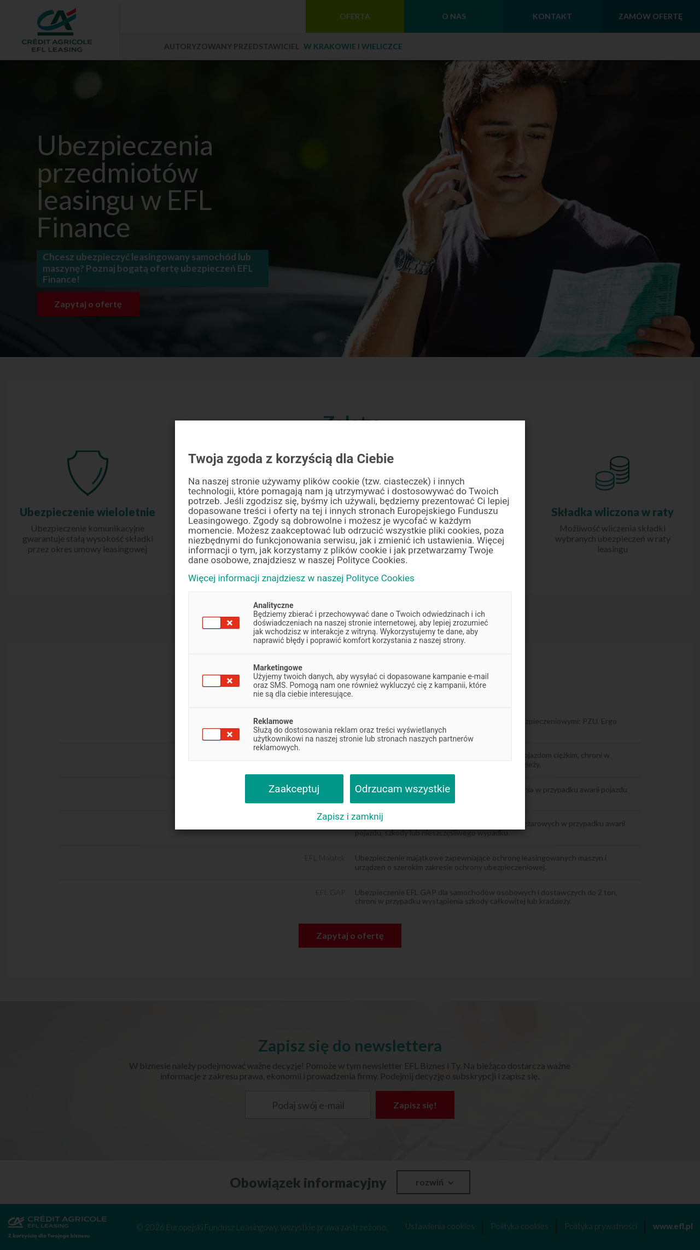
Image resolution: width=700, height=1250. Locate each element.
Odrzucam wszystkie (403, 788)
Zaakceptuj (294, 788)
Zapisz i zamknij (350, 816)
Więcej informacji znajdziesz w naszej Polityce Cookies (301, 578)
